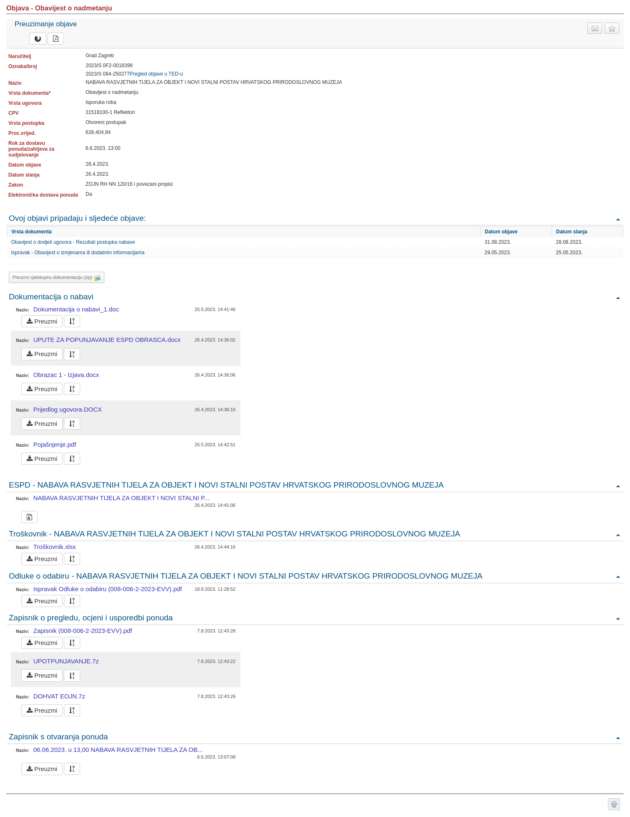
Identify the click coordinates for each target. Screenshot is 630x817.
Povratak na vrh (617, 219)
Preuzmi (42, 321)
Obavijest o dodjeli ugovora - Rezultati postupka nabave (73, 242)
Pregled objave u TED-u (156, 74)
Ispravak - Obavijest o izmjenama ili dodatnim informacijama (77, 252)
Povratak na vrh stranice (614, 804)
